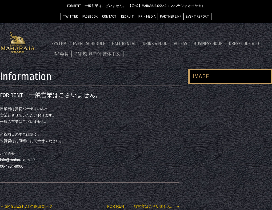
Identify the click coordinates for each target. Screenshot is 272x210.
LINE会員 (60, 54)
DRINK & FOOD (155, 43)
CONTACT (109, 16)
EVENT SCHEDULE (89, 43)
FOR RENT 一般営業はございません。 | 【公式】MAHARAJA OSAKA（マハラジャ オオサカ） (136, 6)
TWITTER (70, 16)
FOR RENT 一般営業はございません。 (143, 206)
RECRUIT (127, 16)
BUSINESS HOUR (208, 43)
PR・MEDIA (146, 16)
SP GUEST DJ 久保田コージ (26, 206)
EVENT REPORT (197, 16)
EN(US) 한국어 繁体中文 (98, 54)
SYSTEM (58, 43)
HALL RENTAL (124, 43)
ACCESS (180, 43)
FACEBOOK (90, 16)
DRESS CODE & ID (244, 43)
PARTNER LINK (170, 16)
